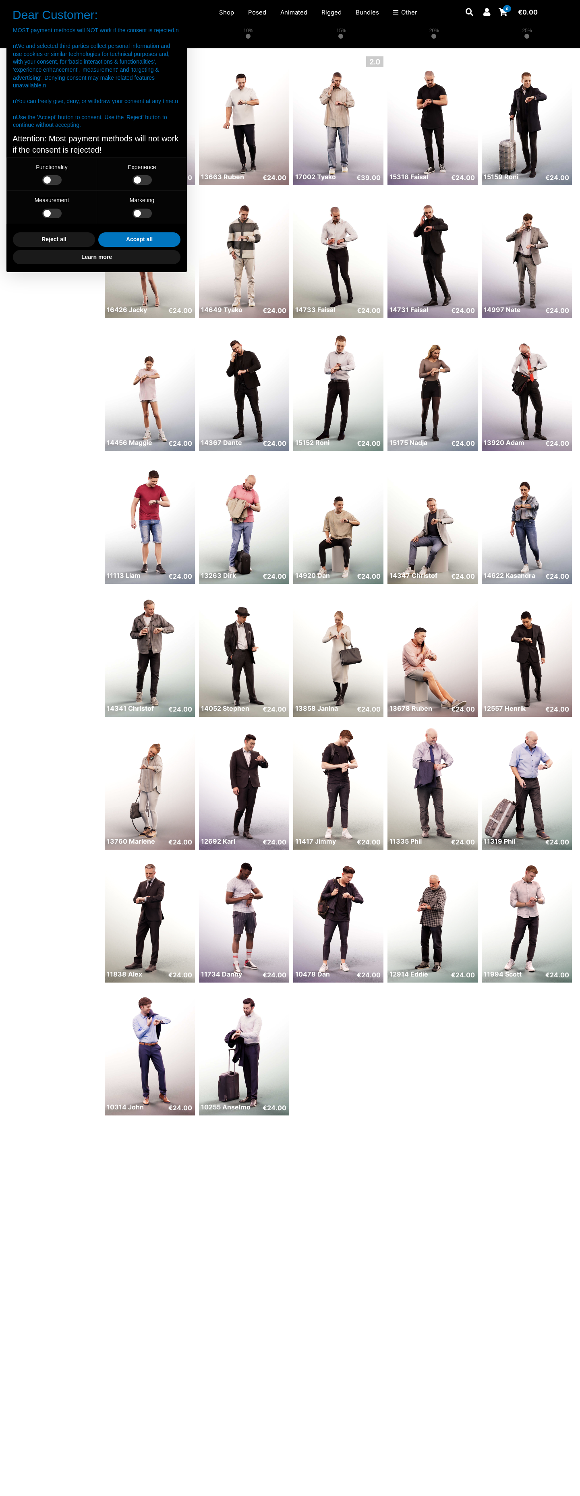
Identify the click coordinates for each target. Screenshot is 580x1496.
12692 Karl (218, 841)
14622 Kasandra (509, 575)
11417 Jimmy (315, 841)
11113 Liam (124, 575)
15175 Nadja (408, 443)
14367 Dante (221, 443)
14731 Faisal (408, 310)
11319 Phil (499, 841)
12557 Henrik (505, 708)
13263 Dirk (218, 575)
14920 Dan (312, 575)
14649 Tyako (221, 310)
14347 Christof (413, 575)
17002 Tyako (315, 177)
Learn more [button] (96, 257)
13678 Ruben (410, 708)
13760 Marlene (131, 841)
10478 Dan (312, 974)
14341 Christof (130, 708)
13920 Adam (504, 443)
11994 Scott (503, 974)
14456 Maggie (129, 443)
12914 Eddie (408, 974)
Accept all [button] (139, 239)
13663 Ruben (222, 177)
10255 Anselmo (226, 1107)
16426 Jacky (127, 310)
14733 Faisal (315, 310)
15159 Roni (501, 177)
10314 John (125, 1107)
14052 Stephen (225, 708)
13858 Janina (316, 708)
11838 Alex (124, 974)
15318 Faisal (408, 177)
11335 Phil (405, 841)
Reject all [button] (53, 239)
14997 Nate (502, 310)
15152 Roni (312, 443)
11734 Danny (221, 974)
